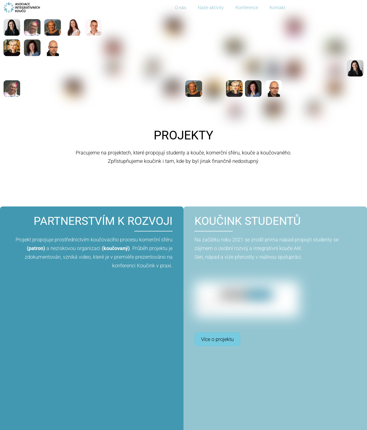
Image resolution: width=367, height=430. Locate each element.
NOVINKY (183, 392)
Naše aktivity (211, 7)
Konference (246, 7)
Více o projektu (149, 339)
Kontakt (277, 7)
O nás (180, 7)
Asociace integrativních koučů (180, 426)
